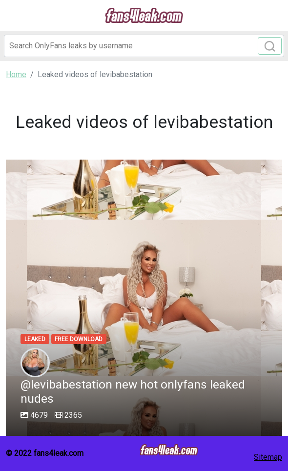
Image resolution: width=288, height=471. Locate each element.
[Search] (144, 46)
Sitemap (268, 457)
